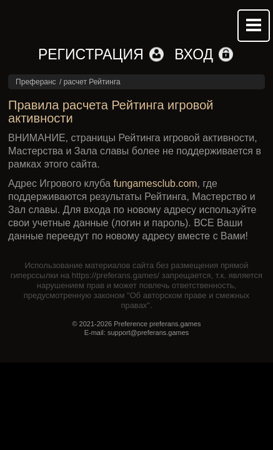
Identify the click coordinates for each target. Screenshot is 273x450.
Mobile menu (253, 25)
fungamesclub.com (155, 183)
